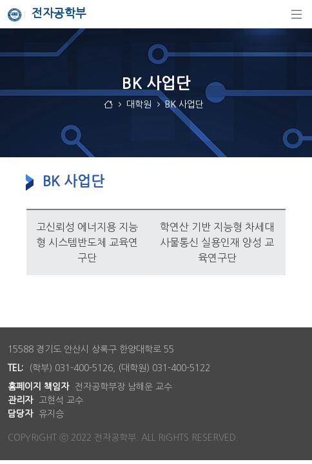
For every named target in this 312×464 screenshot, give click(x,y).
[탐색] (296, 14)
